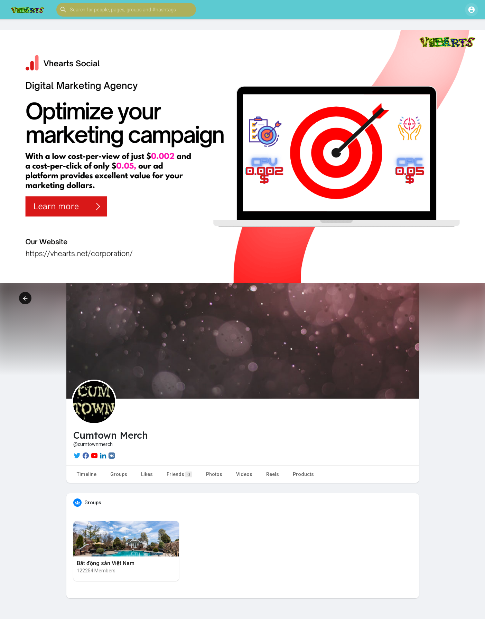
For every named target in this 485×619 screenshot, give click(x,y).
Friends (179, 474)
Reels (272, 474)
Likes (147, 474)
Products (303, 474)
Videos (244, 474)
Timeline (86, 474)
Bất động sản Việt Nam (105, 563)
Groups (118, 474)
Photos (214, 474)
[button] (126, 10)
